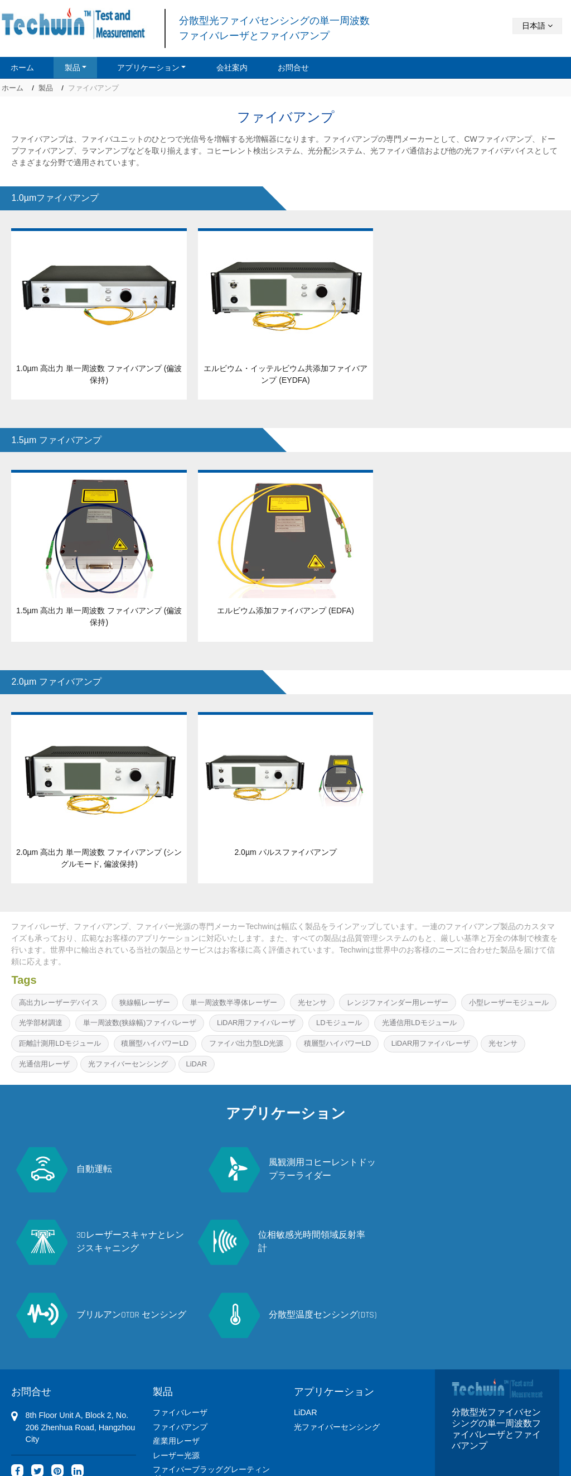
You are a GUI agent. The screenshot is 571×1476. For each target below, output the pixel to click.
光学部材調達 (40, 1022)
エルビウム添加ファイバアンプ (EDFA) (285, 610)
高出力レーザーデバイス (59, 1002)
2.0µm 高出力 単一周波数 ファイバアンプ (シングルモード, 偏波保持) (99, 858)
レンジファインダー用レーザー (397, 1002)
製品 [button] (72, 67)
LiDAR (196, 1064)
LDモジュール (339, 1022)
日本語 (537, 25)
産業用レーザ (176, 1364)
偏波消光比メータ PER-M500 (205, 1416)
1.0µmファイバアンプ (55, 198)
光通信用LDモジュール (419, 1022)
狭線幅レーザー (144, 1002)
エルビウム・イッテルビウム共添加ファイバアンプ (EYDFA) (285, 374)
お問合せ (293, 67)
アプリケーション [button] (148, 67)
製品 (45, 88)
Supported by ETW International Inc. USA (285, 1456)
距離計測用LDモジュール (60, 1043)
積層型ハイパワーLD (154, 1043)
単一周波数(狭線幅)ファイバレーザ (140, 1022)
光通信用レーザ (44, 1064)
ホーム (22, 67)
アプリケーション (334, 1314)
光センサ (312, 1002)
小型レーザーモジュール (509, 1002)
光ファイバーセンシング (128, 1064)
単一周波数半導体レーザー (233, 1002)
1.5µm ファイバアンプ (56, 440)
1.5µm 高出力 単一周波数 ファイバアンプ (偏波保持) (99, 616)
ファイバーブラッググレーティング (211, 1398)
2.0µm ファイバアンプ (56, 681)
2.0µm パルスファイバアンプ (285, 852)
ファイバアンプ (180, 1350)
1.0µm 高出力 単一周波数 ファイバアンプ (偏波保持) (99, 374)
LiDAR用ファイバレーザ (256, 1022)
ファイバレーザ (180, 1336)
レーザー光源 (176, 1378)
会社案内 (232, 67)
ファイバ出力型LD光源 (246, 1043)
